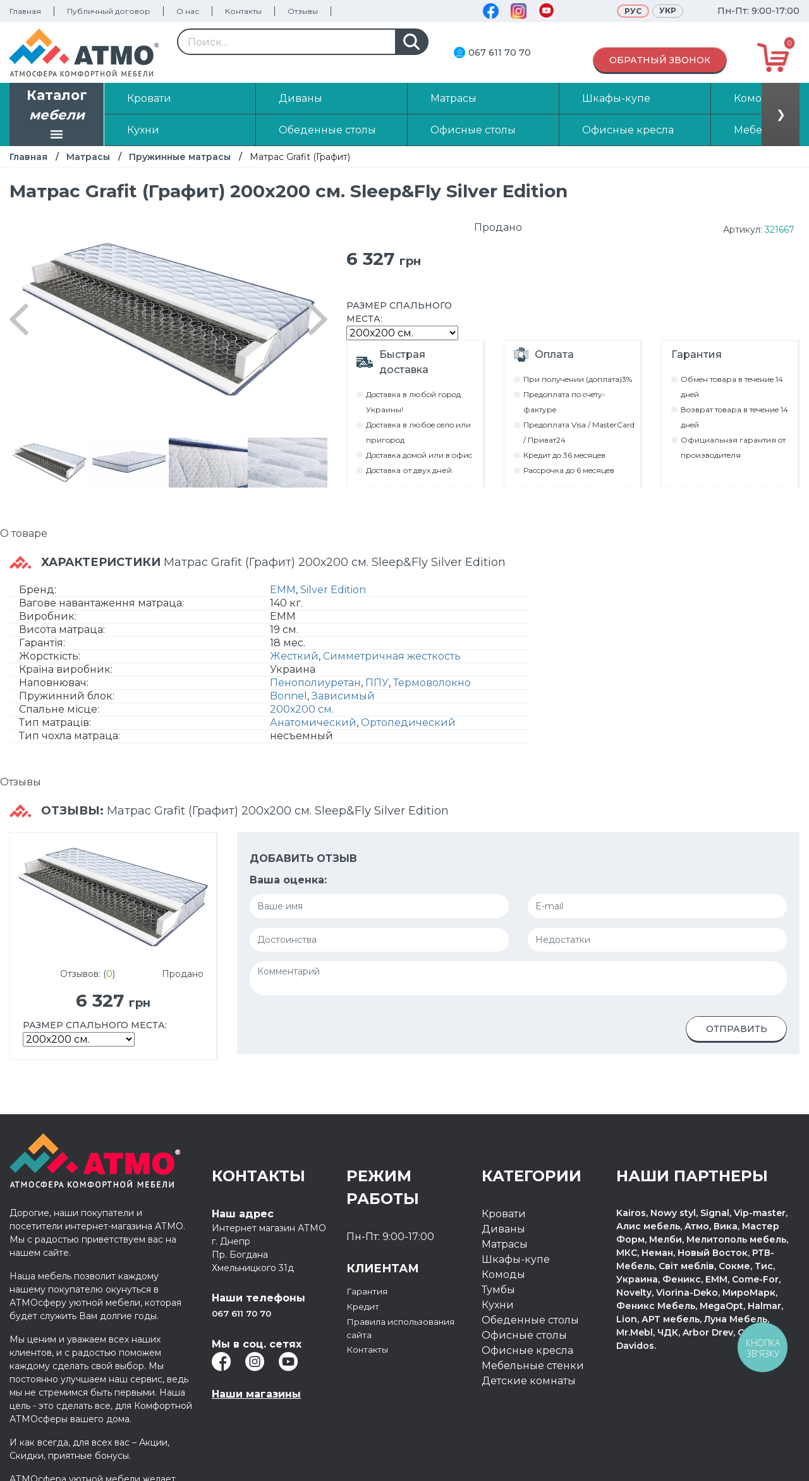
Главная (25, 11)
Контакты (243, 11)
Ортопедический (408, 722)
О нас (187, 11)
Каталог (57, 115)
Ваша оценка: (288, 880)
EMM (283, 590)
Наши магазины (256, 1394)
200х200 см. (302, 709)
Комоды (503, 1275)
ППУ (377, 683)
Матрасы (88, 157)
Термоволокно (432, 683)
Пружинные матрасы (180, 157)
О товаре (23, 533)
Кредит (366, 1306)
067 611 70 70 (499, 52)
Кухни (498, 1305)
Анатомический (313, 722)
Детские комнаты (529, 1381)
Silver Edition (333, 590)
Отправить (736, 1029)
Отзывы (303, 11)
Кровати (504, 1214)
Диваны (503, 1229)
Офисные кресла (527, 1350)
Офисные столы (524, 1335)
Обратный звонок (659, 60)
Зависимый (343, 696)
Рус (633, 11)
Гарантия (371, 1291)
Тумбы (498, 1290)
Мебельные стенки (533, 1366)
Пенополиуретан (315, 683)
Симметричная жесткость (392, 656)
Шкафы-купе (516, 1259)
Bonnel (288, 696)
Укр (667, 10)
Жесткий (294, 656)
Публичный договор (108, 11)
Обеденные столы (530, 1320)
